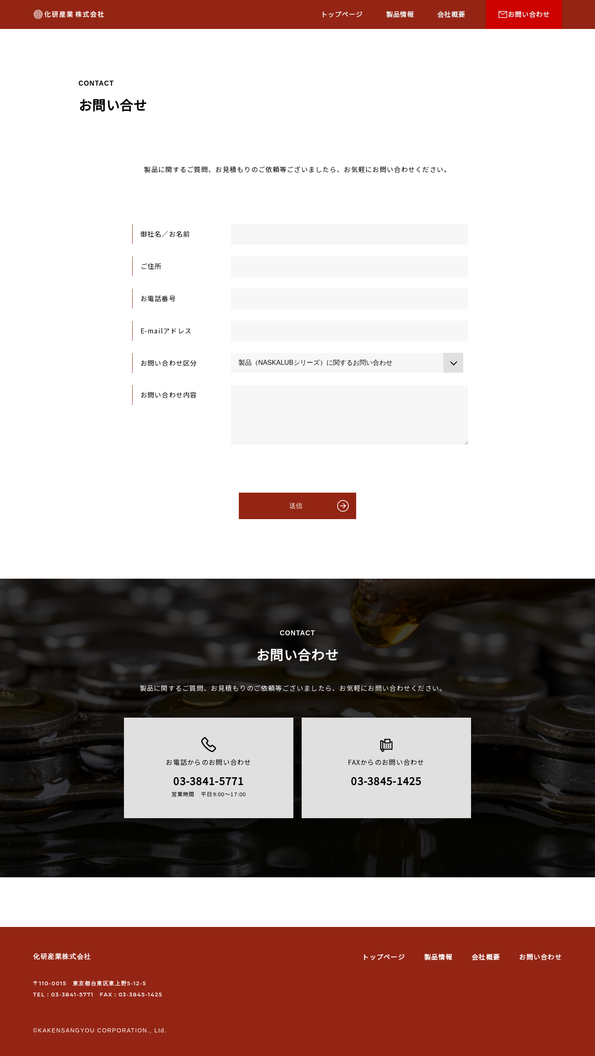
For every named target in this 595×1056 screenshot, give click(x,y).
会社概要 (451, 14)
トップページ (342, 14)
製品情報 (400, 14)
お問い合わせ (540, 957)
